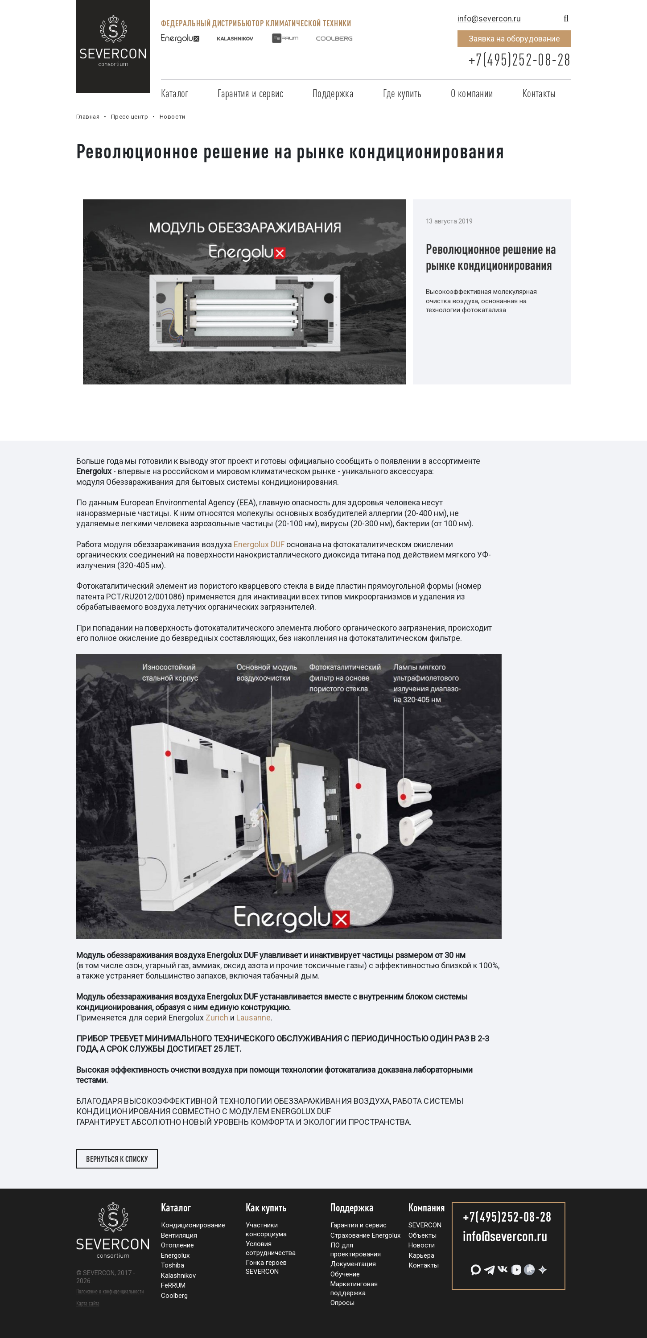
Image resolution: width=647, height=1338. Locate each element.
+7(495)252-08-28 (519, 59)
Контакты (539, 93)
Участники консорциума (266, 1229)
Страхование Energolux (365, 1235)
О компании (472, 93)
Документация (353, 1264)
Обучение (345, 1274)
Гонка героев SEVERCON (266, 1267)
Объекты (422, 1235)
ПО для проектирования (355, 1249)
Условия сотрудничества (271, 1248)
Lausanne (253, 1017)
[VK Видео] (515, 1266)
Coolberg (174, 1296)
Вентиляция (179, 1235)
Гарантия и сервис (250, 93)
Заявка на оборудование (514, 38)
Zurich (217, 1017)
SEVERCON (424, 1225)
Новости (421, 1245)
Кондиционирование (193, 1225)
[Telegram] (488, 1266)
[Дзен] (542, 1266)
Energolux (175, 1255)
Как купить (266, 1208)
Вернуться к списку (117, 1158)
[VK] (501, 1266)
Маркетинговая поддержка (354, 1288)
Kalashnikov (178, 1276)
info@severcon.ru (489, 18)
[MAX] (475, 1266)
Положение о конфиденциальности (110, 1291)
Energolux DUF (259, 544)
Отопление (177, 1245)
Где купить (402, 93)
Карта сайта (87, 1303)
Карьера (421, 1255)
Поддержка (333, 93)
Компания (426, 1208)
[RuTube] (528, 1266)
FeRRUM (173, 1285)
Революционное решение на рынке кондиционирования (491, 257)
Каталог (175, 93)
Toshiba (172, 1265)
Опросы (342, 1303)
